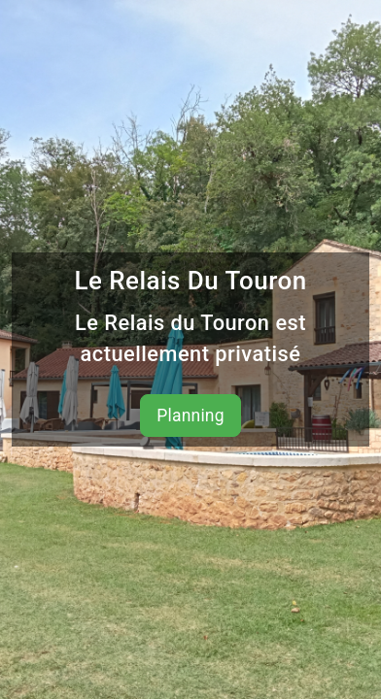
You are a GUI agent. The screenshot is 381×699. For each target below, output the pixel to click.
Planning (190, 415)
